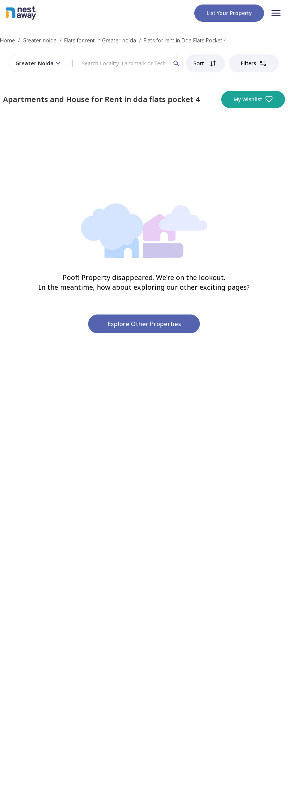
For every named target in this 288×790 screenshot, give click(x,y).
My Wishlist (253, 99)
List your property (229, 13)
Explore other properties (144, 324)
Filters (254, 63)
